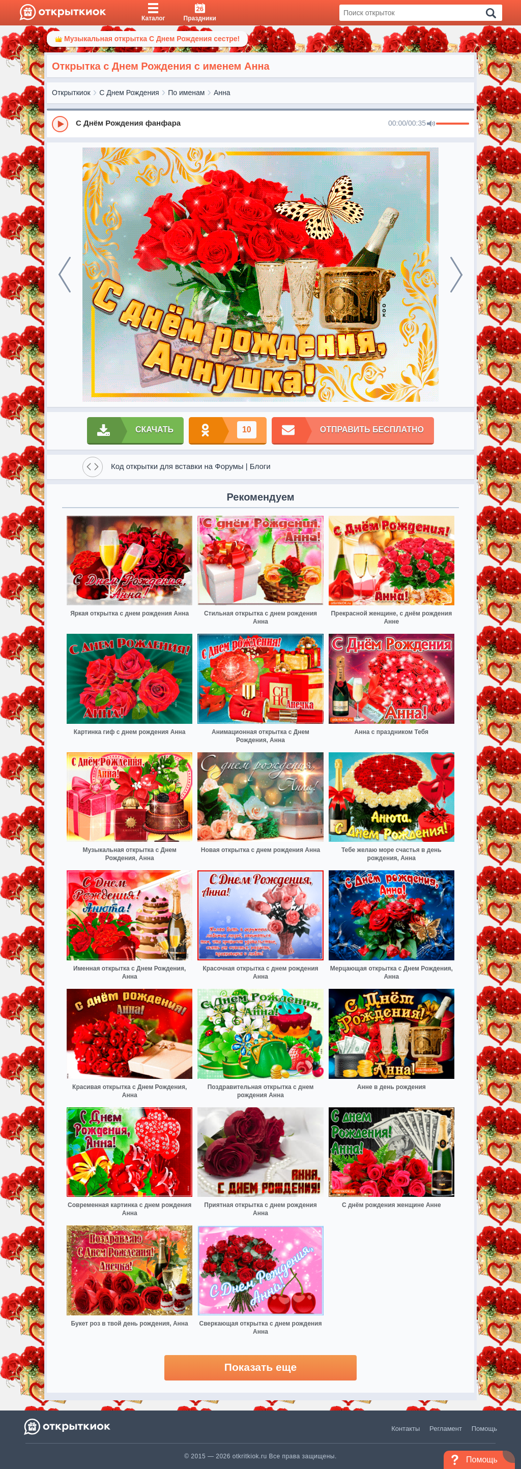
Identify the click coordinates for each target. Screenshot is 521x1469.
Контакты (405, 1428)
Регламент (445, 1428)
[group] (260, 123)
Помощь (484, 1428)
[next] (456, 275)
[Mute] (431, 124)
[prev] (64, 275)
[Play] (60, 124)
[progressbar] (452, 124)
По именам (186, 93)
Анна (222, 93)
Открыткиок (71, 93)
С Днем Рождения (129, 93)
